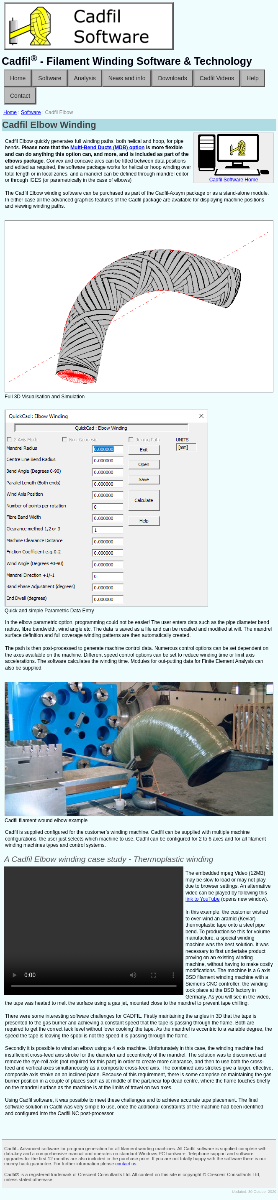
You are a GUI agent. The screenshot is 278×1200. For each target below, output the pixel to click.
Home (18, 78)
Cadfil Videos (217, 78)
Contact (20, 95)
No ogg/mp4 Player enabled (93, 930)
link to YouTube (202, 899)
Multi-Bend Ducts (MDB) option (107, 147)
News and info (127, 78)
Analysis (85, 78)
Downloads (172, 78)
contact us (125, 1163)
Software (49, 78)
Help (253, 78)
